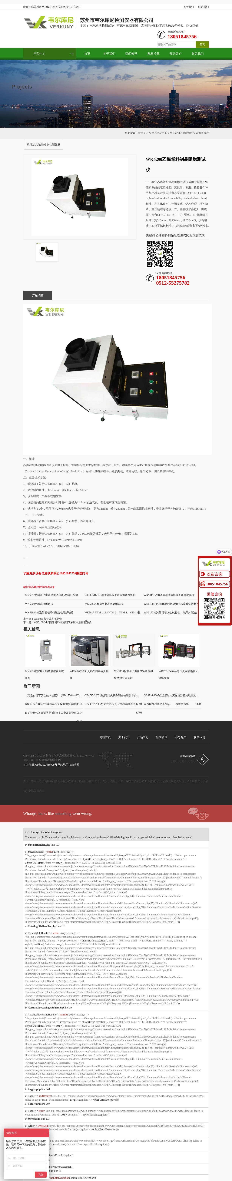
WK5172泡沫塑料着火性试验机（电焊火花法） (171, 612)
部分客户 (176, 53)
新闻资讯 (131, 53)
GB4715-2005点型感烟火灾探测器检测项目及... (112, 695)
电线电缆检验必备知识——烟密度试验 (166, 704)
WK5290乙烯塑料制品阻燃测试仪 (104, 603)
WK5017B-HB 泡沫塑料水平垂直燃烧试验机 (110, 595)
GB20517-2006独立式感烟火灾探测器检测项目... (112, 704)
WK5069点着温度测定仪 (39, 603)
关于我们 (188, 6)
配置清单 (153, 53)
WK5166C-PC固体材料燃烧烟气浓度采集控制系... (172, 603)
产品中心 (40, 53)
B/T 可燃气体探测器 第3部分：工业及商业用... (52, 712)
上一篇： (28, 618)
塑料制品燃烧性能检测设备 (44, 144)
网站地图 (63, 764)
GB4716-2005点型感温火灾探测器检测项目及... (171, 695)
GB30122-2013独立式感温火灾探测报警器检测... (53, 704)
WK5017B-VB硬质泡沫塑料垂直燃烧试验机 (169, 595)
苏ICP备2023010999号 (44, 764)
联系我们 (203, 6)
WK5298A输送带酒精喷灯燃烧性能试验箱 (49, 612)
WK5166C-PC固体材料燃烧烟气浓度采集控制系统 (62, 622)
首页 (87, 53)
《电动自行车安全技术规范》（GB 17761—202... (53, 695)
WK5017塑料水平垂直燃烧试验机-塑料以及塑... (52, 595)
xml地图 (74, 764)
